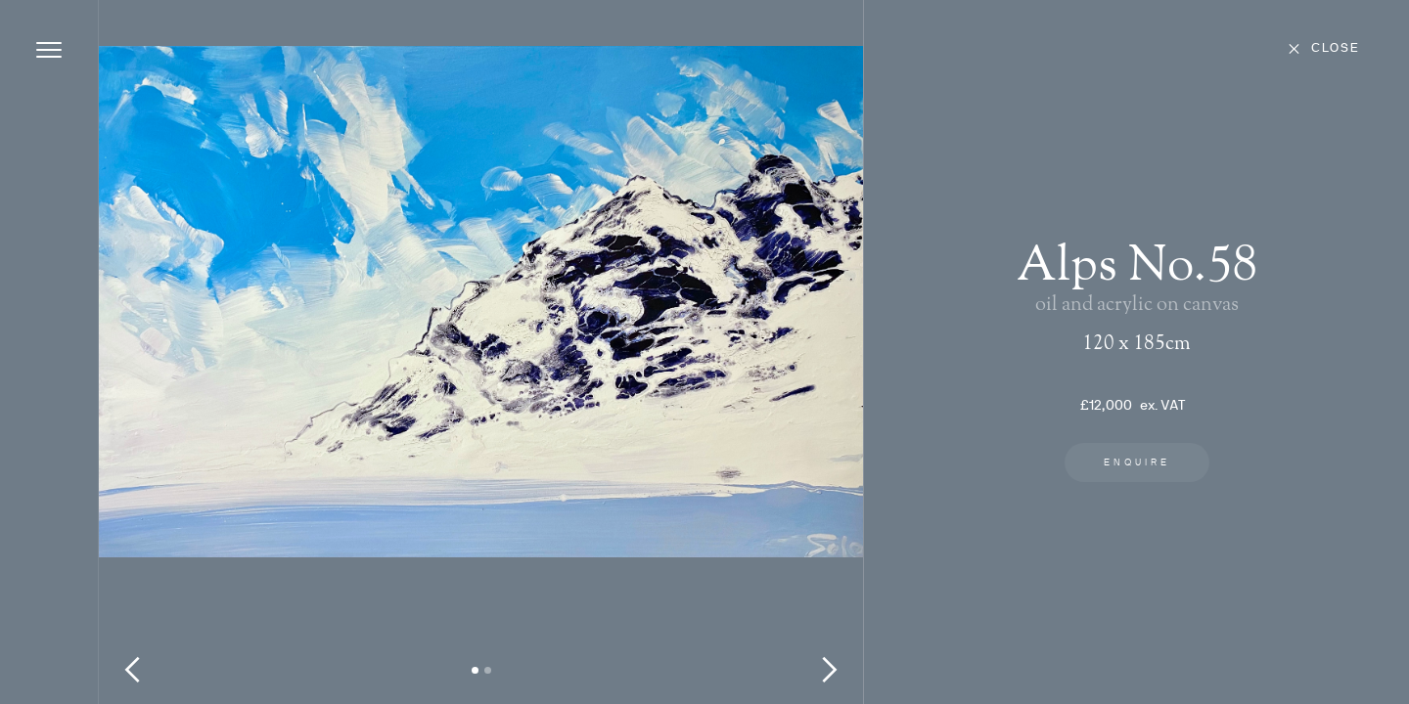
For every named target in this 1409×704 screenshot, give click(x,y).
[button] (138, 362)
